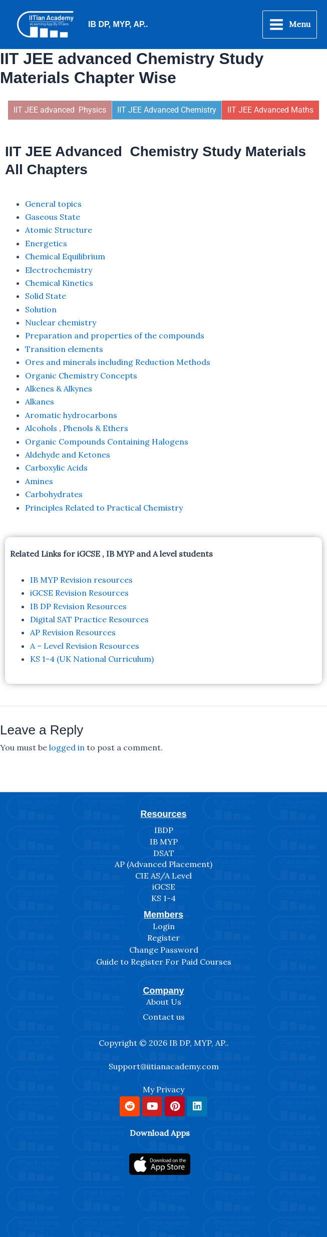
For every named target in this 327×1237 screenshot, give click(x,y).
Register (163, 938)
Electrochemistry (58, 270)
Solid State (45, 296)
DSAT (163, 853)
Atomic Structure (58, 230)
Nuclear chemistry (60, 322)
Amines (39, 481)
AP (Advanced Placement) (163, 864)
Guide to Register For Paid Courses (163, 962)
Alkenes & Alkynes (58, 388)
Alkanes (39, 401)
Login (164, 926)
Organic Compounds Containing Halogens (106, 442)
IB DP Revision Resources (78, 606)
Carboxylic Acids (56, 468)
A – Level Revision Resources (84, 646)
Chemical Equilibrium (65, 256)
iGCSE (163, 887)
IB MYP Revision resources (81, 580)
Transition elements (64, 349)
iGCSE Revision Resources (79, 593)
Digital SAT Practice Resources (89, 619)
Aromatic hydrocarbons (71, 415)
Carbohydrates (54, 494)
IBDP (163, 830)
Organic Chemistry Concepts (81, 375)
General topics (53, 204)
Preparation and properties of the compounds (114, 335)
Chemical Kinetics (59, 283)
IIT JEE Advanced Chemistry (166, 110)
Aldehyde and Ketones (67, 455)
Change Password (163, 950)
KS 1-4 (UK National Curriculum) (92, 659)
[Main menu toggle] (289, 25)
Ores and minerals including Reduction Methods (117, 362)
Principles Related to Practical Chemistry (104, 508)
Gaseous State (52, 217)
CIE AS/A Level (163, 876)
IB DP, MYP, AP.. (118, 24)
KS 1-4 (163, 898)
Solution (41, 309)
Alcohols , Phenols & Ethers (76, 428)
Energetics (46, 243)
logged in (67, 747)
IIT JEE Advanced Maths (270, 110)
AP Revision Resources (73, 632)
